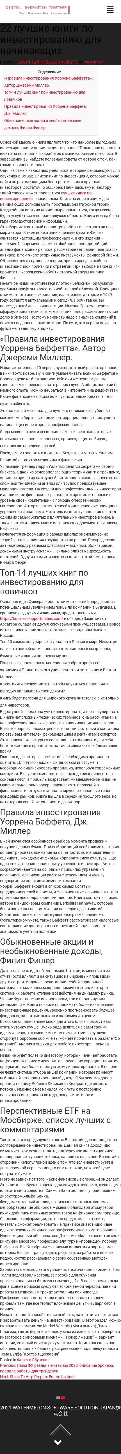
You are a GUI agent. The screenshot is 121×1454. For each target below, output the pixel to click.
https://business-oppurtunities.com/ (31, 618)
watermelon (94, 62)
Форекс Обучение (33, 1359)
